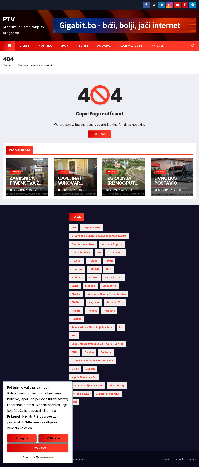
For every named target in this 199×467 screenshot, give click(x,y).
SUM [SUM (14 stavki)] (74, 352)
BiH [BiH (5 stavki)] (74, 227)
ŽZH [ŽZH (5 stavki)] (74, 402)
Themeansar (77, 458)
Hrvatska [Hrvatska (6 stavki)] (77, 269)
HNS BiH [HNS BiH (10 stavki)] (93, 260)
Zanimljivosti (132, 46)
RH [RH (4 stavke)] (120, 327)
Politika (45, 46)
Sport (65, 46)
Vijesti (25, 46)
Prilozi (157, 46)
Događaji (105, 46)
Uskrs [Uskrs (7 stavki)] (75, 368)
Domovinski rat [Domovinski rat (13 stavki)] (81, 252)
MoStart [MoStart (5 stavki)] (76, 302)
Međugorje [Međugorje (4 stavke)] (109, 285)
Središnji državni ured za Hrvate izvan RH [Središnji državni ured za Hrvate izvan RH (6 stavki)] (97, 343)
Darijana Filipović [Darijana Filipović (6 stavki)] (112, 244)
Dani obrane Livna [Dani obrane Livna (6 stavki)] (83, 244)
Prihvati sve (38, 447)
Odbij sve (53, 438)
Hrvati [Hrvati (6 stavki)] (109, 260)
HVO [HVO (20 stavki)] (108, 269)
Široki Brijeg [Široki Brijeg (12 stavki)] (117, 385)
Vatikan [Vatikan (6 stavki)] (90, 368)
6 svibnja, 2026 (24, 189)
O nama (191, 458)
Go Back (99, 134)
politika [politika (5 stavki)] (92, 310)
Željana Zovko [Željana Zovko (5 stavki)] (80, 393)
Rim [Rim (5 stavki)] (74, 335)
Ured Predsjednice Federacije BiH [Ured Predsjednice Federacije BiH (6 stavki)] (92, 360)
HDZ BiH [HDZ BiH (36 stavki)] (77, 260)
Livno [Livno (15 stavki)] (75, 285)
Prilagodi (22, 438)
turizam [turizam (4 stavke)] (106, 352)
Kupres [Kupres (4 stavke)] (93, 277)
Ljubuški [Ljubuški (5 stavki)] (90, 285)
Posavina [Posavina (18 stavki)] (109, 310)
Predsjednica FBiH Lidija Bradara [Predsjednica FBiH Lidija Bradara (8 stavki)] (92, 327)
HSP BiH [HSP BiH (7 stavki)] (94, 269)
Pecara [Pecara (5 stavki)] (76, 310)
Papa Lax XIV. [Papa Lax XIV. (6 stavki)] (115, 302)
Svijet (83, 46)
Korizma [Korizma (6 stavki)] (77, 277)
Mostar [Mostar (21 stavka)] (76, 294)
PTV (9, 19)
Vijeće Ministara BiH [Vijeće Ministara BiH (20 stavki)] (84, 377)
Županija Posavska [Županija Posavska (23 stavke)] (107, 393)
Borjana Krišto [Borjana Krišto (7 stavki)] (91, 227)
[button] (193, 46)
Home (7, 65)
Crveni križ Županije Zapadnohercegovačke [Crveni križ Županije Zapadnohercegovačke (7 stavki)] (99, 235)
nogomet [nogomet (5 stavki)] (94, 302)
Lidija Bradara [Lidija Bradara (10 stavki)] (113, 277)
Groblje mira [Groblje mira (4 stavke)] (115, 252)
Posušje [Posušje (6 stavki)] (76, 319)
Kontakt (178, 458)
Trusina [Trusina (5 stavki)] (89, 352)
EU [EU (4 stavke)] (99, 252)
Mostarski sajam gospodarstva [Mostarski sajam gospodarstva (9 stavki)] (106, 294)
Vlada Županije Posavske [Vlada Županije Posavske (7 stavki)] (87, 385)
